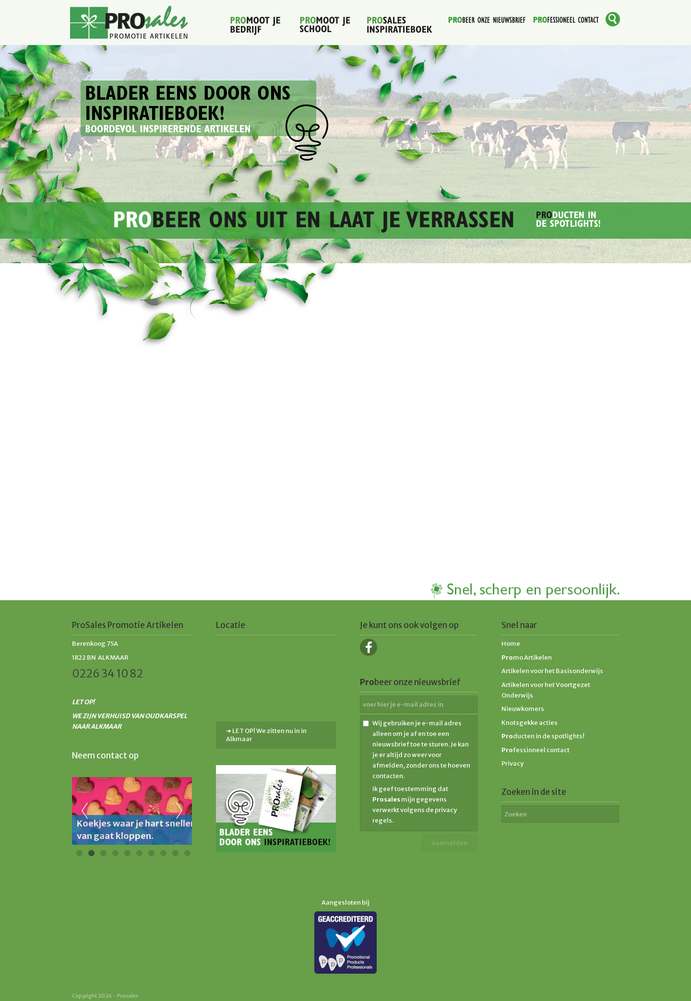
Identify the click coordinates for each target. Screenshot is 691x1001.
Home (510, 644)
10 (187, 853)
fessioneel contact (535, 750)
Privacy (512, 763)
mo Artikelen (526, 657)
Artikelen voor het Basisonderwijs (552, 671)
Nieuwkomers (522, 709)
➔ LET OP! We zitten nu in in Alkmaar (266, 735)
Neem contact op (105, 755)
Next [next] (179, 811)
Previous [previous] (84, 811)
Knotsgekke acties (529, 723)
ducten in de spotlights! (548, 736)
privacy (446, 810)
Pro (507, 736)
